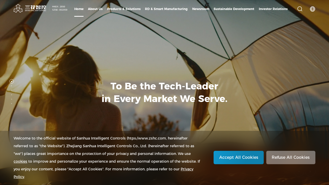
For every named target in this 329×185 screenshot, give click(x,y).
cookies (20, 161)
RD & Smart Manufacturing (166, 9)
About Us (95, 9)
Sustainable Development (234, 9)
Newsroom (200, 9)
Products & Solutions (124, 9)
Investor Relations (273, 9)
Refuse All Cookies (291, 157)
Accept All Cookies (238, 157)
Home (79, 9)
